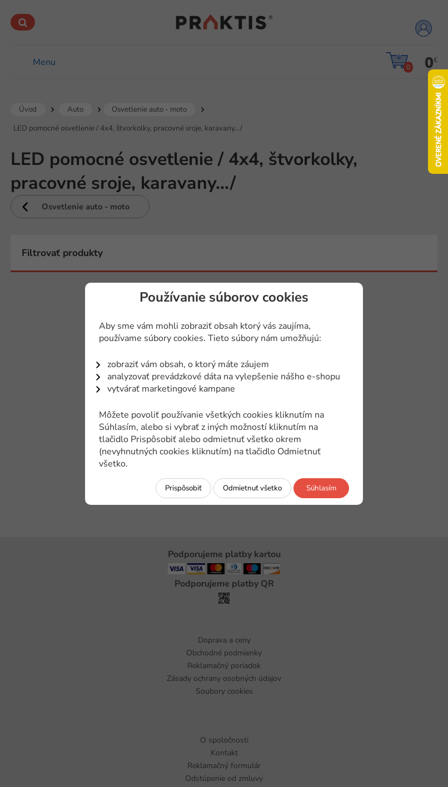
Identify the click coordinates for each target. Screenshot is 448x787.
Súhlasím (321, 488)
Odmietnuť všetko (252, 488)
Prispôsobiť (183, 488)
